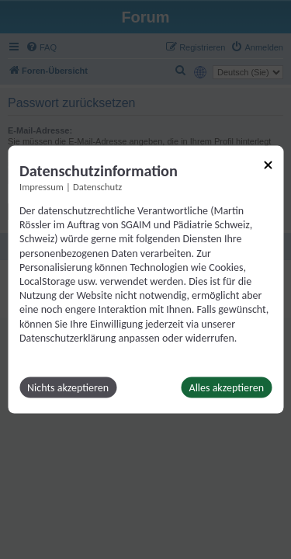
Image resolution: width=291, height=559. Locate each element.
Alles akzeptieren (226, 387)
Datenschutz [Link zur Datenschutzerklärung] (97, 187)
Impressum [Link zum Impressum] (41, 187)
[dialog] (145, 280)
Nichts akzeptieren (68, 387)
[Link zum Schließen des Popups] (268, 165)
